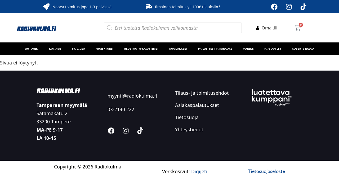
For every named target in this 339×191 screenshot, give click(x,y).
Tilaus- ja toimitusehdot (202, 93)
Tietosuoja (187, 117)
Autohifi (31, 48)
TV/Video (78, 48)
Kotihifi (55, 48)
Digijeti (199, 171)
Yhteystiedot (189, 129)
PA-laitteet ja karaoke (215, 48)
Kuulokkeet (178, 48)
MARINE (248, 48)
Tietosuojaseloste (266, 171)
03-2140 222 (121, 109)
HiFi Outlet (272, 48)
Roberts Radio (303, 48)
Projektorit (105, 48)
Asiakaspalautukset (197, 105)
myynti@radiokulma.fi (132, 96)
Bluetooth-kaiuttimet (141, 48)
